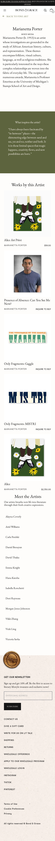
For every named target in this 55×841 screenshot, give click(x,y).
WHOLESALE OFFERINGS (17, 754)
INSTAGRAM (10, 775)
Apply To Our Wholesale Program (24, 761)
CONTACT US (11, 719)
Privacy (8, 813)
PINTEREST (9, 789)
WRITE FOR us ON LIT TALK (18, 733)
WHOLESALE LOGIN (14, 768)
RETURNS (8, 747)
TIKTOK (7, 782)
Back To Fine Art (17, 16)
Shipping (9, 740)
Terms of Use (10, 804)
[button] (5, 10)
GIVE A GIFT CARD (14, 726)
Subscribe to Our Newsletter (16, 1)
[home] (25, 10)
